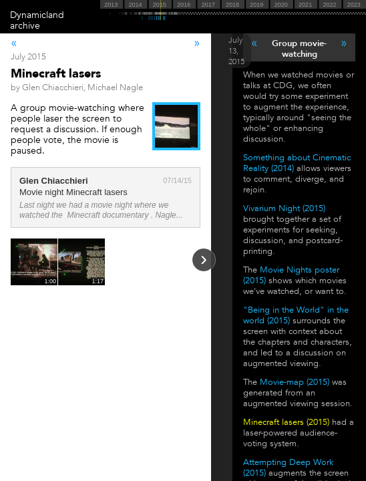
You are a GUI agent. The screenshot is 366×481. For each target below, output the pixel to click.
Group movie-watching (299, 48)
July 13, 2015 (236, 51)
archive (25, 25)
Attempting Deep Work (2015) (288, 467)
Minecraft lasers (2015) (286, 422)
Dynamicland (37, 15)
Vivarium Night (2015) (284, 208)
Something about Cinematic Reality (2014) (297, 163)
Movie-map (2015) (294, 382)
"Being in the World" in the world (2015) (296, 315)
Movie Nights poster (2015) (291, 275)
